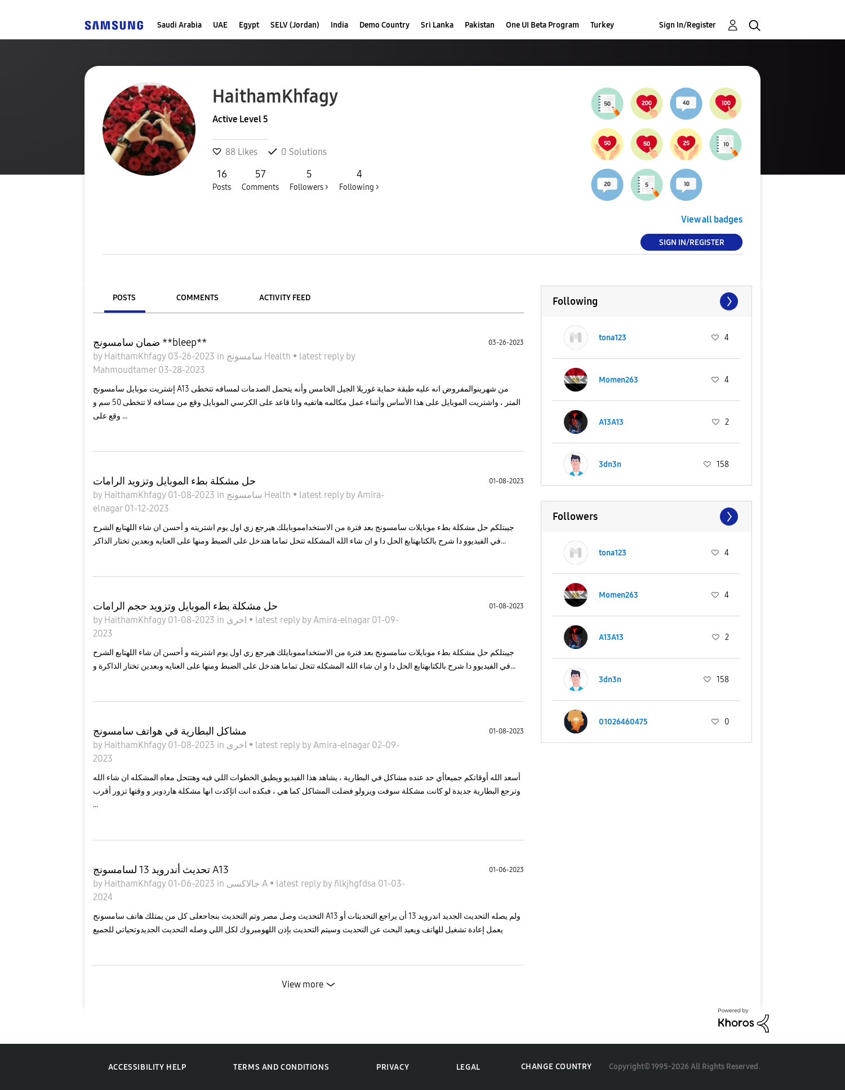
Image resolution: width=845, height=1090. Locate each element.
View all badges (711, 219)
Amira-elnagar (342, 620)
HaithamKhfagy (136, 356)
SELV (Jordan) (294, 25)
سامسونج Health (259, 356)
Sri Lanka (437, 25)
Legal (468, 1067)
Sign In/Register (687, 25)
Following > (359, 179)
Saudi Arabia (179, 25)
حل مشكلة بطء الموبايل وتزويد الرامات (174, 481)
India (339, 25)
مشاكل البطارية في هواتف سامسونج (170, 731)
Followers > (309, 179)
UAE (220, 25)
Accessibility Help (147, 1067)
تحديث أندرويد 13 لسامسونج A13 (161, 870)
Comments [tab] (197, 297)
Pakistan (480, 25)
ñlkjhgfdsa (356, 883)
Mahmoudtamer (125, 369)
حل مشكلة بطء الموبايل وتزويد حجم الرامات (185, 606)
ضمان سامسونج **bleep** (150, 342)
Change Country (556, 1066)
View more (302, 984)
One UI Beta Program (542, 25)
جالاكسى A (248, 883)
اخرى (237, 620)
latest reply (322, 356)
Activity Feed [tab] (284, 297)
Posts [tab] (124, 297)
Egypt (249, 25)
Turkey (602, 25)
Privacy (392, 1067)
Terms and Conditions (281, 1067)
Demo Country (384, 25)
